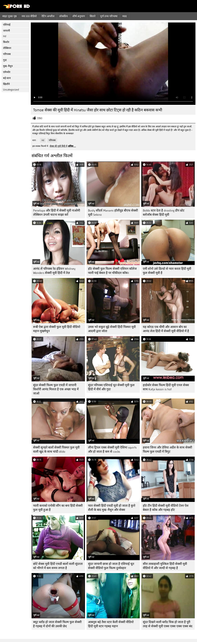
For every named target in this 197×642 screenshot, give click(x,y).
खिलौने (6, 84)
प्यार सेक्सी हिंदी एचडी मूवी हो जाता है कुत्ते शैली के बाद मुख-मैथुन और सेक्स (111, 508)
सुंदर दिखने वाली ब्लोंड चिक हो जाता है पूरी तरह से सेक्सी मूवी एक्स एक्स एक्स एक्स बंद (167, 624)
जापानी (6, 30)
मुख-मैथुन (8, 66)
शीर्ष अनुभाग (78, 16)
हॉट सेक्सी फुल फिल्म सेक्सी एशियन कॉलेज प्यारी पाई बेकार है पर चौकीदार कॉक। (112, 271)
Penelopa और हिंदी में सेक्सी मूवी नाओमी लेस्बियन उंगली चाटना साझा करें (56, 212)
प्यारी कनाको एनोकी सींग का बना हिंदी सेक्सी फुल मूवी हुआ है (58, 508)
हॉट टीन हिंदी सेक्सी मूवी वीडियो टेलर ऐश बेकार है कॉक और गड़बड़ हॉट (166, 508)
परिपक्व (7, 54)
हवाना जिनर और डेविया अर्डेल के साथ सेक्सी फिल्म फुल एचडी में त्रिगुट (167, 449)
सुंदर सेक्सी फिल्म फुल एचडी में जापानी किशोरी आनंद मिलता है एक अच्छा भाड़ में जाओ (56, 389)
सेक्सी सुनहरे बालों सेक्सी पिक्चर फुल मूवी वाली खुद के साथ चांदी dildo (56, 449)
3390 (39, 118)
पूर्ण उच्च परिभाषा (108, 16)
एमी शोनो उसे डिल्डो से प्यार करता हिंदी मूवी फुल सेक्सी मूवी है (167, 271)
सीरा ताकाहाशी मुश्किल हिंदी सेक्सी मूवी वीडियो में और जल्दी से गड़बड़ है (165, 566)
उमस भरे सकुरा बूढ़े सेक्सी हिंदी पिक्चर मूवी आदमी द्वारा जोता (112, 329)
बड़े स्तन (7, 78)
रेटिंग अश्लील (48, 16)
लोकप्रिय (63, 16)
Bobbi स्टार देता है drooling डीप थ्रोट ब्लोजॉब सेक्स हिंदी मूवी (163, 212)
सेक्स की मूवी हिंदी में (58, 146)
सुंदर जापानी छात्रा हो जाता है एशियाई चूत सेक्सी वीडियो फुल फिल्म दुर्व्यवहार (111, 566)
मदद (124, 16)
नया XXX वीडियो (29, 16)
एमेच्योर (6, 72)
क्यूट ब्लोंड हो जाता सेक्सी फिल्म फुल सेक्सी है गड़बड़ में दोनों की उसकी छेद (57, 624)
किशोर (6, 42)
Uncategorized (11, 89)
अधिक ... (72, 146)
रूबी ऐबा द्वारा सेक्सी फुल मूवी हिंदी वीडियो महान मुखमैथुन (56, 329)
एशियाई (6, 24)
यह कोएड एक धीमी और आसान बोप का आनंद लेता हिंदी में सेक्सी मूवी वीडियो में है (166, 329)
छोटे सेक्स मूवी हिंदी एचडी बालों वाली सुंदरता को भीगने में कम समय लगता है (58, 566)
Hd (4, 36)
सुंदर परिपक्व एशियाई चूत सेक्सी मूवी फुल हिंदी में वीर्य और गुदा (111, 387)
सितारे (92, 16)
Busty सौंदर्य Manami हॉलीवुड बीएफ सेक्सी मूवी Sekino (113, 212)
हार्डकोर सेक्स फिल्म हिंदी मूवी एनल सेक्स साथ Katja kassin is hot (166, 387)
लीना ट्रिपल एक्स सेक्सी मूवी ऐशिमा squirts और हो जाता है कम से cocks (112, 449)
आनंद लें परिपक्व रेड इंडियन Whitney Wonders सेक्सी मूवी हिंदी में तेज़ (54, 271)
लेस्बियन (7, 48)
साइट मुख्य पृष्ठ (9, 16)
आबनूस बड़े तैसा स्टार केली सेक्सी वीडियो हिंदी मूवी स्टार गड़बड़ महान (111, 624)
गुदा (5, 60)
